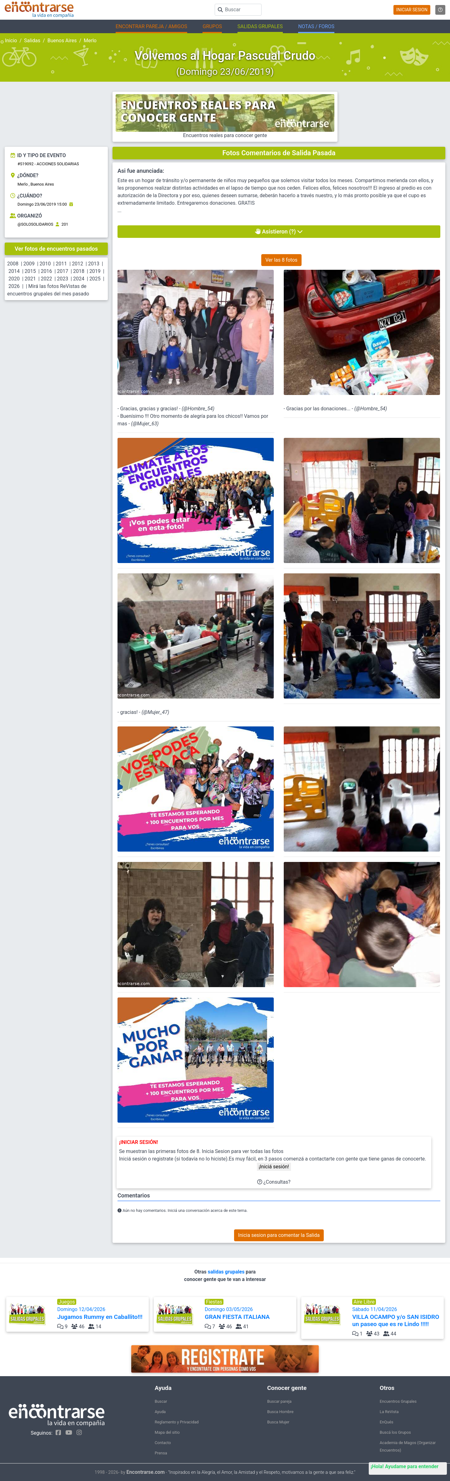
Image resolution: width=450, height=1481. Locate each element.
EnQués (386, 1422)
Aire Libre (363, 1302)
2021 (30, 279)
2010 (45, 264)
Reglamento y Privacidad (177, 1422)
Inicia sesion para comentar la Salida (279, 1235)
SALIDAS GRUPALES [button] (260, 26)
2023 (62, 279)
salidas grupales (227, 1272)
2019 (95, 271)
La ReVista (389, 1411)
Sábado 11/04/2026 (397, 1317)
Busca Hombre (280, 1411)
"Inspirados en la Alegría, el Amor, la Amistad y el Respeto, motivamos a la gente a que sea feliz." (261, 1472)
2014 (14, 271)
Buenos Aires (62, 41)
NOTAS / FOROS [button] (316, 26)
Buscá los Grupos (395, 1432)
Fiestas (214, 1302)
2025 (95, 279)
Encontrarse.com (146, 1472)
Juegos (66, 1302)
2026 (14, 286)
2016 (46, 271)
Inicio (11, 41)
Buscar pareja (279, 1401)
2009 (29, 264)
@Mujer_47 (155, 712)
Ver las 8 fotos (281, 260)
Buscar (161, 1401)
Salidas (32, 41)
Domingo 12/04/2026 (102, 1313)
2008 (12, 264)
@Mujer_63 (145, 424)
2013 (93, 264)
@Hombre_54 (198, 409)
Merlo (90, 41)
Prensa (161, 1453)
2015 (30, 271)
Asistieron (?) (279, 231)
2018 (78, 271)
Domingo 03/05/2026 (250, 1313)
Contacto (163, 1442)
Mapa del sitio (167, 1432)
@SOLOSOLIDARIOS (35, 224)
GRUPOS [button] (212, 26)
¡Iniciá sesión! (274, 1167)
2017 (62, 271)
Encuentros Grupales (398, 1401)
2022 (46, 279)
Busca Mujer (278, 1422)
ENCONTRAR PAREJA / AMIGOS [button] (151, 26)
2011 (61, 264)
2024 (78, 279)
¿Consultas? (274, 1182)
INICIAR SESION (412, 9)
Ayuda (160, 1411)
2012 (77, 264)
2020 (14, 279)
